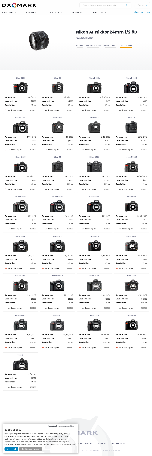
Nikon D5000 (131, 157)
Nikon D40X (21, 157)
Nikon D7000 (20, 276)
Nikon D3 (57, 78)
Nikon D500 (94, 157)
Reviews (32, 12)
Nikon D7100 (57, 276)
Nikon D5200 (20, 196)
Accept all (11, 449)
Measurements (111, 45)
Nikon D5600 (94, 196)
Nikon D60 (131, 196)
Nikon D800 (131, 276)
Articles (55, 12)
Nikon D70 (94, 236)
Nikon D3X (94, 117)
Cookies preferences (30, 449)
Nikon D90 (131, 315)
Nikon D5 (57, 157)
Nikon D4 (131, 117)
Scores (79, 45)
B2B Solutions (142, 12)
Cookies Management (111, 450)
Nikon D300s (94, 78)
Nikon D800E (20, 315)
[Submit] (127, 5)
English (141, 5)
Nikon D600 (21, 236)
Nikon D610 (57, 236)
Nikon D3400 (20, 117)
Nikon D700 (131, 236)
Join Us (102, 443)
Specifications (93, 45)
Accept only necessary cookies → (62, 426)
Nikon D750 (94, 276)
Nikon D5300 (57, 196)
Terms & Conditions (90, 450)
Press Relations (83, 443)
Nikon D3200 (131, 78)
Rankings (9, 12)
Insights (77, 12)
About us (99, 12)
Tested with (126, 45)
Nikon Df (20, 355)
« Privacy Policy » (67, 444)
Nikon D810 (57, 315)
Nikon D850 (94, 315)
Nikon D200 (21, 78)
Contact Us (118, 443)
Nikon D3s (57, 117)
